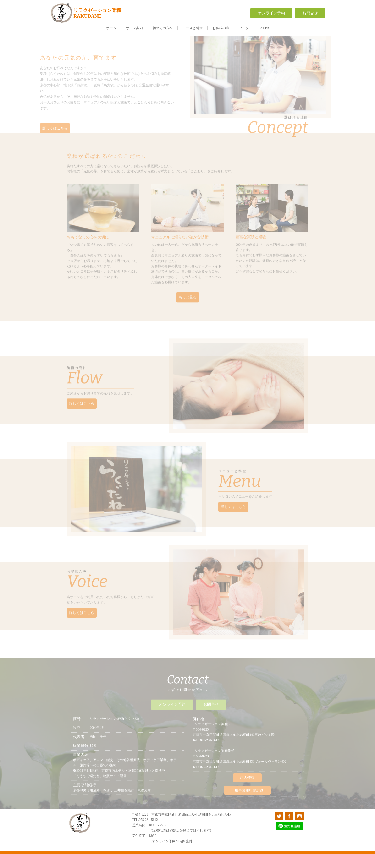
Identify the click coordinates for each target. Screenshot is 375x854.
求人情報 (247, 775)
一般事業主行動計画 (247, 787)
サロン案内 (134, 28)
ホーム (111, 28)
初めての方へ (163, 28)
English (264, 28)
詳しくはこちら (52, 128)
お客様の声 (220, 28)
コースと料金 (192, 28)
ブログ (244, 28)
